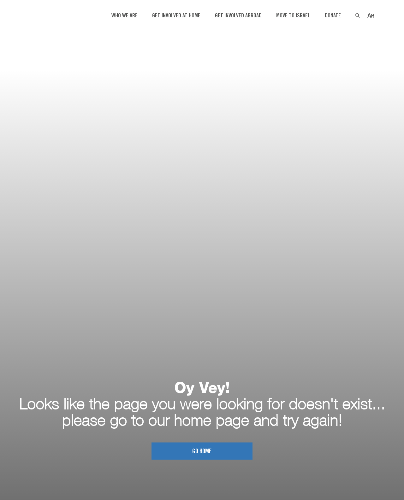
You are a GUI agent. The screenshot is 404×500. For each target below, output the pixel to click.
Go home (202, 451)
